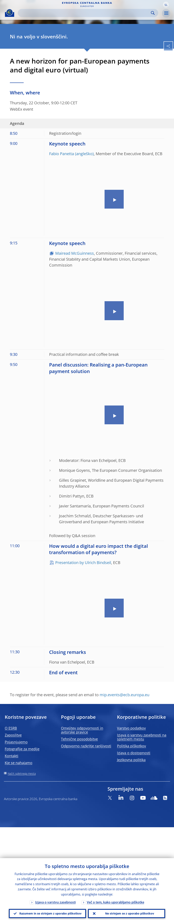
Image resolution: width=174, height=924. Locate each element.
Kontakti (11, 755)
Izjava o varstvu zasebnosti (55, 901)
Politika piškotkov (131, 746)
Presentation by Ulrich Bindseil (83, 562)
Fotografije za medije (22, 748)
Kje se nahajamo (18, 762)
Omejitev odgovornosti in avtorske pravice (82, 730)
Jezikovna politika (131, 759)
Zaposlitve (13, 735)
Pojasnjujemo (16, 742)
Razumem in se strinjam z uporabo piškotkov (50, 913)
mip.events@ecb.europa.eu (124, 694)
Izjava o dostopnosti (133, 752)
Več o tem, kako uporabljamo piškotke (115, 901)
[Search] (85, 12)
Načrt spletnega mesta (22, 773)
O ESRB (11, 728)
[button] (166, 5)
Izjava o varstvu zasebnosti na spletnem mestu (141, 737)
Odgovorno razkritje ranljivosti (86, 746)
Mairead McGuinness (74, 253)
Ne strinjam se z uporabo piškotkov (129, 913)
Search (153, 12)
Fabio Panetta (61, 153)
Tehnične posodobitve (79, 739)
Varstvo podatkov (131, 728)
